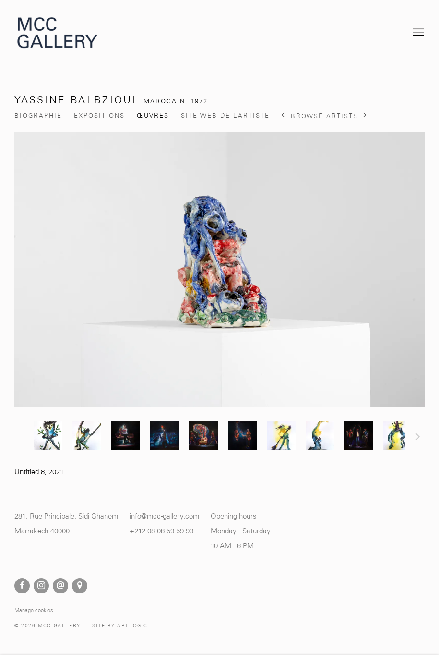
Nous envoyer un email (60, 585)
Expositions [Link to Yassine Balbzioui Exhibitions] (99, 115)
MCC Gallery (57, 32)
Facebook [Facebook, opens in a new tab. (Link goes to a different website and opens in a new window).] (22, 585)
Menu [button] (417, 32)
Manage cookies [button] (33, 610)
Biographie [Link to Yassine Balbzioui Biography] (38, 115)
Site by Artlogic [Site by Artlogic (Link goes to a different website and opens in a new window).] (120, 625)
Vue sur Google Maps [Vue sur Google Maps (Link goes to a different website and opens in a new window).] (79, 585)
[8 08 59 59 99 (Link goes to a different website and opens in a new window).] (172, 531)
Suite (418, 438)
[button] (48, 435)
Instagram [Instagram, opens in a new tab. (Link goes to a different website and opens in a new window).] (41, 585)
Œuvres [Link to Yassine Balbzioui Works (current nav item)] (153, 115)
